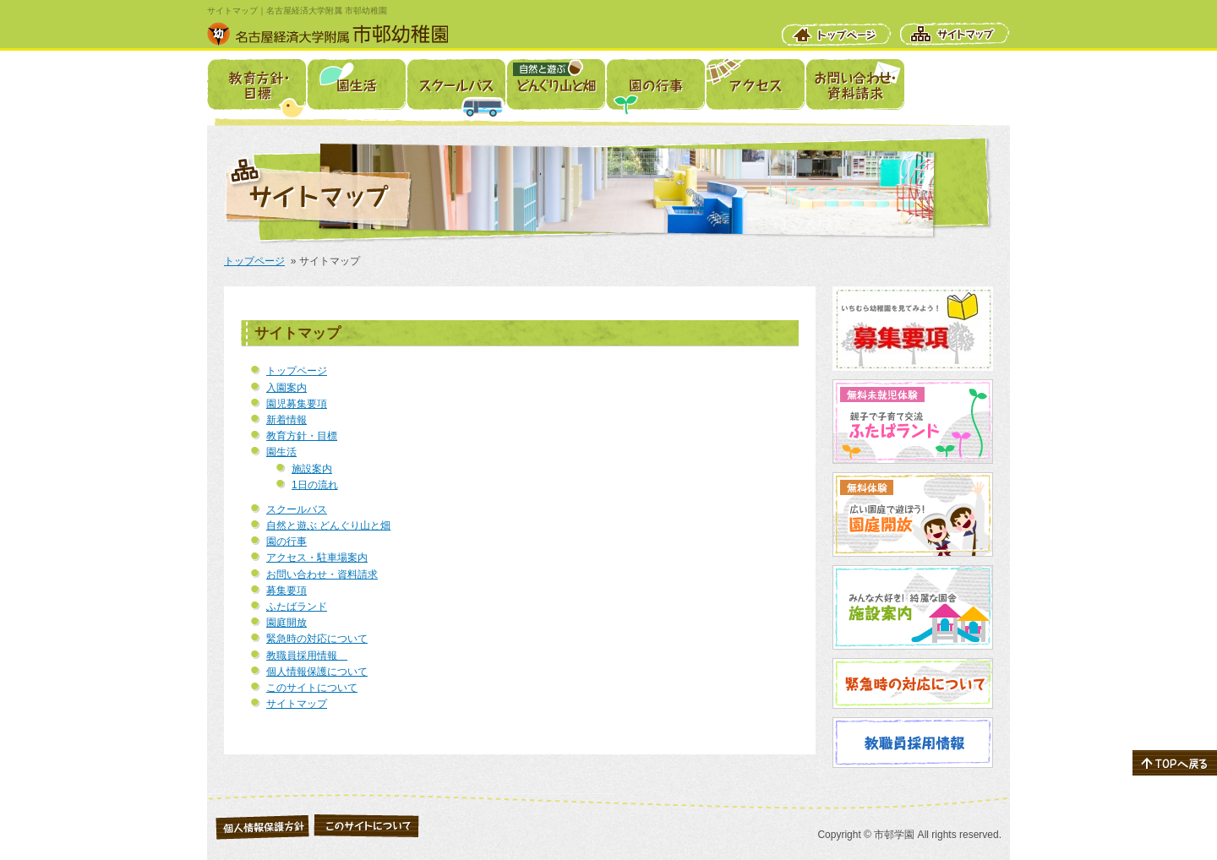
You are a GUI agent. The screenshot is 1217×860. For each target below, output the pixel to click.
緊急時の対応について (317, 639)
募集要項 (286, 590)
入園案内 (286, 388)
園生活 (356, 84)
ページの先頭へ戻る (1174, 763)
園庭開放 (286, 623)
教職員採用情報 (306, 655)
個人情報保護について (317, 672)
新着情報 (286, 420)
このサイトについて (311, 688)
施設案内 (312, 469)
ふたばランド (296, 606)
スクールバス (456, 84)
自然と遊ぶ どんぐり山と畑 (555, 84)
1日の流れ (315, 485)
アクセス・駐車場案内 (755, 84)
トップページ (837, 34)
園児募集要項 (296, 404)
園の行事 (655, 84)
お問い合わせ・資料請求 (854, 84)
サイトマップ (955, 34)
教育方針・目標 (256, 84)
